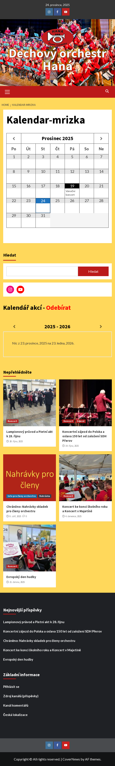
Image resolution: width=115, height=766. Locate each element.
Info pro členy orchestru (22, 496)
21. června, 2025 (17, 582)
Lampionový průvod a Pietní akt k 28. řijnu (33, 622)
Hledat (9, 255)
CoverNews (71, 759)
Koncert (12, 421)
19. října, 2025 (72, 445)
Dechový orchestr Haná (57, 59)
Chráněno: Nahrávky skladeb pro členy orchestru (39, 641)
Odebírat (58, 307)
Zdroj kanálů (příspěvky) (20, 696)
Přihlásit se (11, 687)
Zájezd (80, 421)
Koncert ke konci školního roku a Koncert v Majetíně (42, 650)
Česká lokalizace (15, 715)
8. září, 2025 (15, 516)
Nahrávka (44, 496)
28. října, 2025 (16, 441)
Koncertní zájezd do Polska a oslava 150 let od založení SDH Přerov (84, 436)
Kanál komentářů (15, 705)
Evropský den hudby (21, 577)
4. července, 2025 (73, 516)
